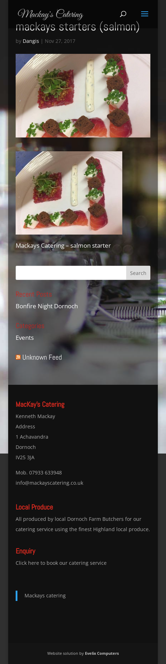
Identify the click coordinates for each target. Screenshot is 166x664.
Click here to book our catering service (61, 562)
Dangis (31, 41)
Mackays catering (45, 595)
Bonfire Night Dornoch (47, 306)
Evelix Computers (102, 653)
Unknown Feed (42, 357)
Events (25, 337)
